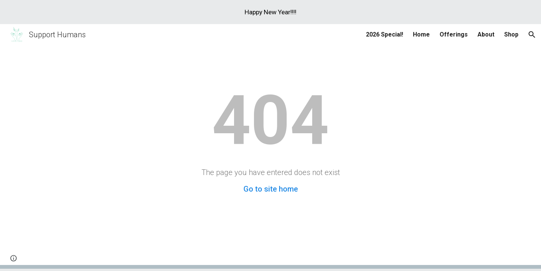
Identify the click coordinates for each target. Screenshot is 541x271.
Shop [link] (511, 34)
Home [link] (421, 34)
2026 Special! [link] (384, 34)
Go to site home (270, 188)
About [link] (486, 34)
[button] (532, 35)
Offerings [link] (454, 34)
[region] (270, 12)
